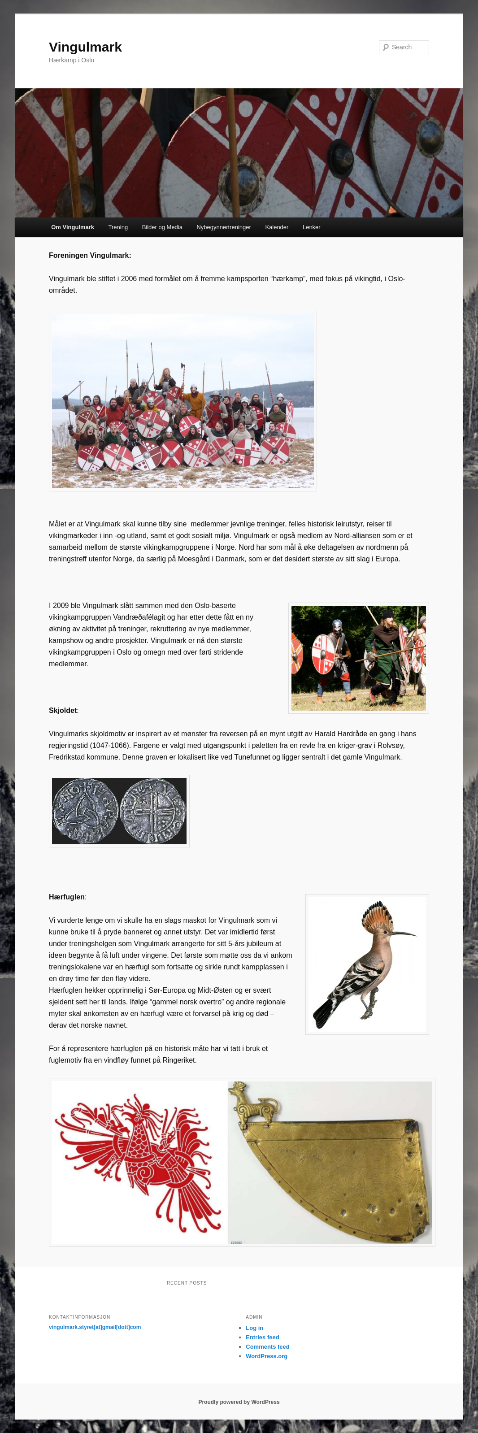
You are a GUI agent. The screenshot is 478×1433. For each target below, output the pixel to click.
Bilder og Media (162, 227)
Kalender (276, 227)
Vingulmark (85, 46)
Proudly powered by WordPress (238, 1402)
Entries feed (262, 1337)
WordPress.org (266, 1356)
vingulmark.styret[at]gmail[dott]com (95, 1327)
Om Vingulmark (72, 227)
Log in (254, 1327)
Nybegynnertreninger (223, 227)
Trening (118, 227)
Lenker (312, 227)
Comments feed (268, 1346)
